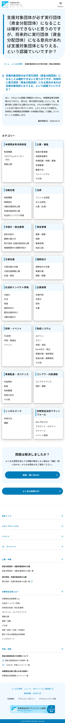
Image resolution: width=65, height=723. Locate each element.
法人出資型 (41, 201)
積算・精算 (41, 234)
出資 (39, 190)
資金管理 (41, 226)
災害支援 (10, 259)
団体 (38, 303)
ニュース (27, 688)
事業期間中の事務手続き (15, 247)
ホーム (6, 64)
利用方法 (8, 418)
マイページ (41, 430)
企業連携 (41, 287)
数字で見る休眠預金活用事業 (13, 634)
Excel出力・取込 (43, 349)
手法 (6, 299)
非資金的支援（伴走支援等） (13, 607)
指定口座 (40, 247)
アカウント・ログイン (46, 426)
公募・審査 (43, 144)
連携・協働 (6, 621)
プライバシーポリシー (26, 698)
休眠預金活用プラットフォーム (48, 412)
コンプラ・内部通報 (47, 374)
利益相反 (8, 381)
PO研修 (7, 335)
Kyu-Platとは (42, 421)
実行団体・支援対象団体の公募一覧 (16, 581)
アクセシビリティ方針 (47, 698)
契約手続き (9, 234)
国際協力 (41, 259)
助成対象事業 (42, 151)
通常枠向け (9, 307)
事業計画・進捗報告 (45, 353)
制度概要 (8, 151)
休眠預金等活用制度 (15, 144)
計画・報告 (9, 275)
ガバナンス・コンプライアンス (14, 612)
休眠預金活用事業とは (11, 598)
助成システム (44, 328)
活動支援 (10, 190)
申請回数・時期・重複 (46, 160)
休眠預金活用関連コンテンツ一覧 (15, 675)
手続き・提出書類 (14, 226)
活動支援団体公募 (12, 206)
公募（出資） (42, 206)
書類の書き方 (10, 238)
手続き (39, 299)
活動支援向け (10, 316)
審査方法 (40, 169)
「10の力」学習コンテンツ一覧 (17, 665)
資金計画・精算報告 (45, 358)
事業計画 (40, 271)
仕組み (7, 294)
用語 (6, 303)
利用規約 (10, 698)
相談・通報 (41, 386)
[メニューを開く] (60, 5)
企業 (38, 307)
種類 (6, 422)
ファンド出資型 (43, 197)
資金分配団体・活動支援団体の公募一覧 (18, 570)
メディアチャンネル (10, 526)
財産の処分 (9, 394)
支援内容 (40, 294)
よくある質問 (17, 64)
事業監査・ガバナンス (17, 374)
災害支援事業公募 (12, 271)
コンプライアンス (43, 381)
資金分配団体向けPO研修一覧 (16, 660)
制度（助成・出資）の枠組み (13, 630)
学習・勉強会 (10, 340)
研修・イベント (13, 328)
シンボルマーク (13, 411)
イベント (8, 344)
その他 (39, 178)
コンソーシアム (42, 174)
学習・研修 (6, 649)
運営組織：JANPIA (31, 693)
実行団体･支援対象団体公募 (16, 243)
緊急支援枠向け (11, 312)
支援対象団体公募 (12, 210)
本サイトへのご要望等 (42, 689)
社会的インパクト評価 (14, 215)
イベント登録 (42, 435)
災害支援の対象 (11, 266)
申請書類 (40, 165)
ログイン (40, 335)
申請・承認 (41, 344)
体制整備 (8, 390)
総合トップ (6, 516)
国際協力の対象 (43, 266)
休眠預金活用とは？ (10, 591)
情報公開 (8, 164)
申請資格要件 (42, 156)
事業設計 (8, 201)
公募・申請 (6, 559)
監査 (6, 386)
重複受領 (40, 243)
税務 (38, 238)
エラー (39, 340)
